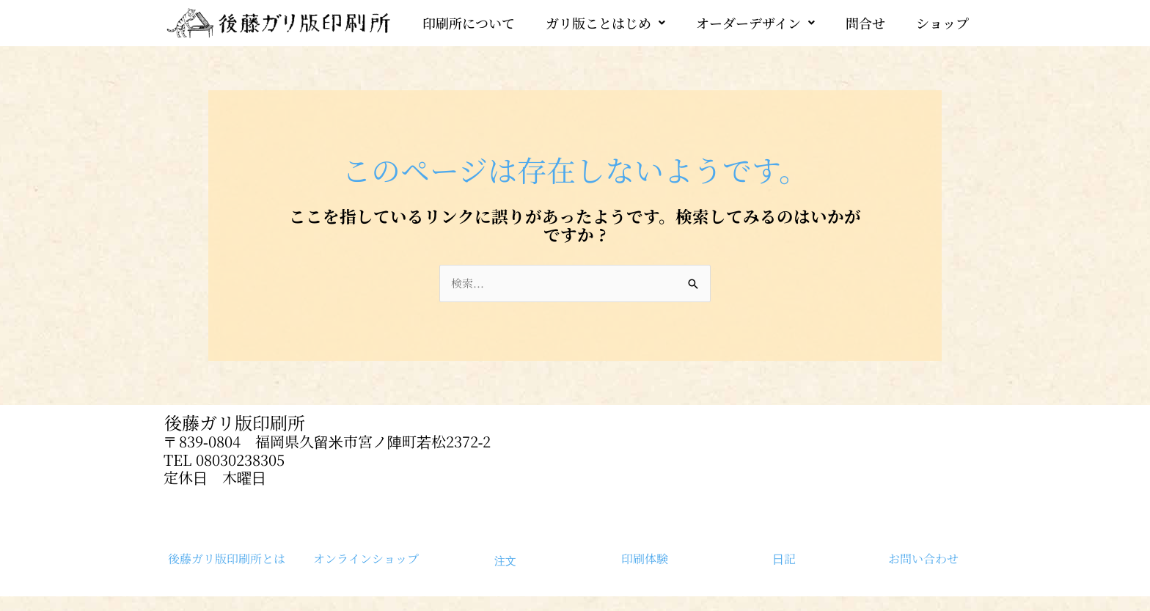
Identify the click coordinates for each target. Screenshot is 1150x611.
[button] (605, 22)
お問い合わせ (923, 558)
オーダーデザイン (755, 22)
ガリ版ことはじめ (605, 22)
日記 (784, 558)
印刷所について (468, 22)
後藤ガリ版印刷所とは (226, 558)
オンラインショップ (366, 558)
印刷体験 (644, 558)
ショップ (942, 22)
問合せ (865, 22)
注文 (505, 560)
